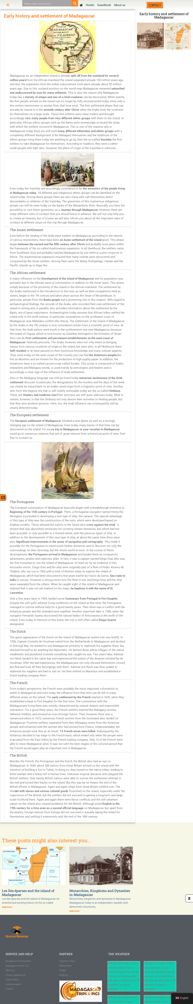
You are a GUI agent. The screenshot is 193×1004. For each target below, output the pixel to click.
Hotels (90, 5)
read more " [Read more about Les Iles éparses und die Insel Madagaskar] (7, 907)
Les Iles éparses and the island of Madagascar (28, 892)
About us (119, 5)
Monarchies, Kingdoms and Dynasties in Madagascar (99, 892)
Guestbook (104, 5)
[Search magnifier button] (75, 3)
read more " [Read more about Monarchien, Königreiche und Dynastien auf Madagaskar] (75, 911)
